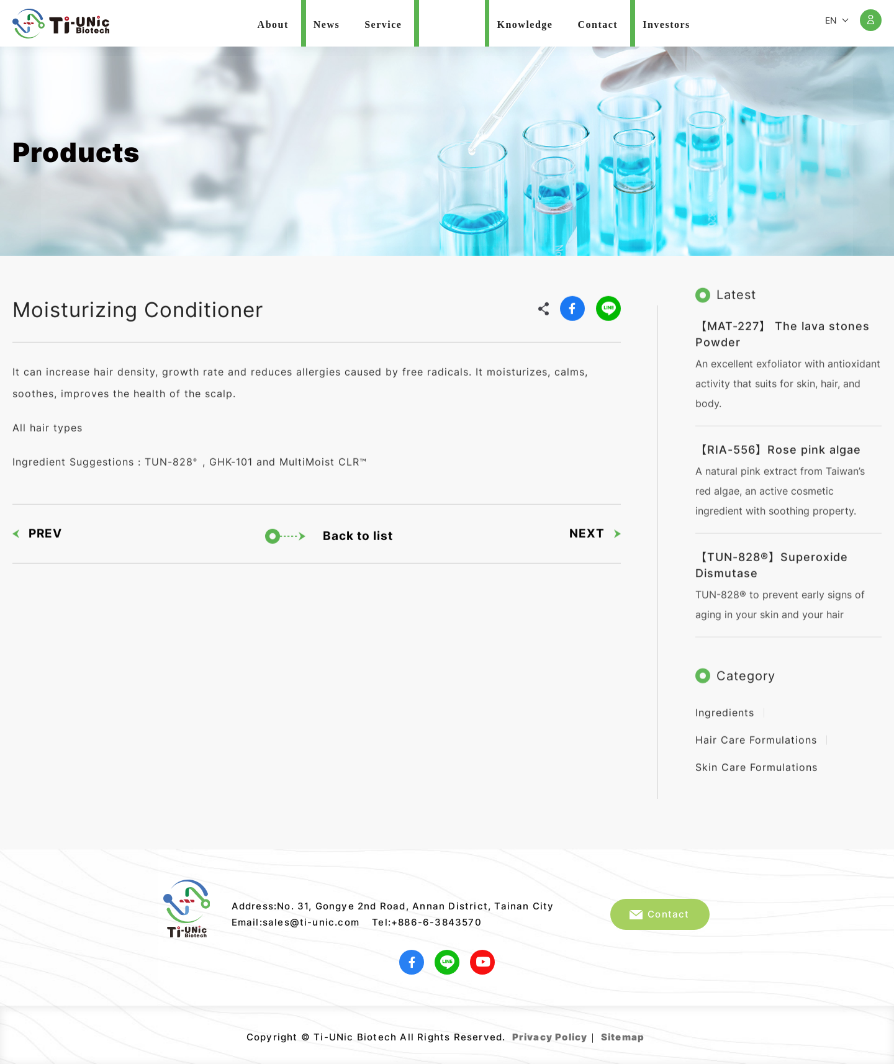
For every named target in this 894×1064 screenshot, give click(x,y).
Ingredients (724, 706)
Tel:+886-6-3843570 (427, 922)
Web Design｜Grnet (646, 1032)
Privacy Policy (550, 1037)
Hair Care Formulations (756, 733)
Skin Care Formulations (756, 760)
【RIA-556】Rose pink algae (778, 442)
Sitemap (622, 1037)
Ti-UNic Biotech (60, 23)
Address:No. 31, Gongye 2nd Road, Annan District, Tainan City (393, 906)
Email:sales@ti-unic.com (296, 922)
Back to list (329, 531)
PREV (37, 528)
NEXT (595, 528)
